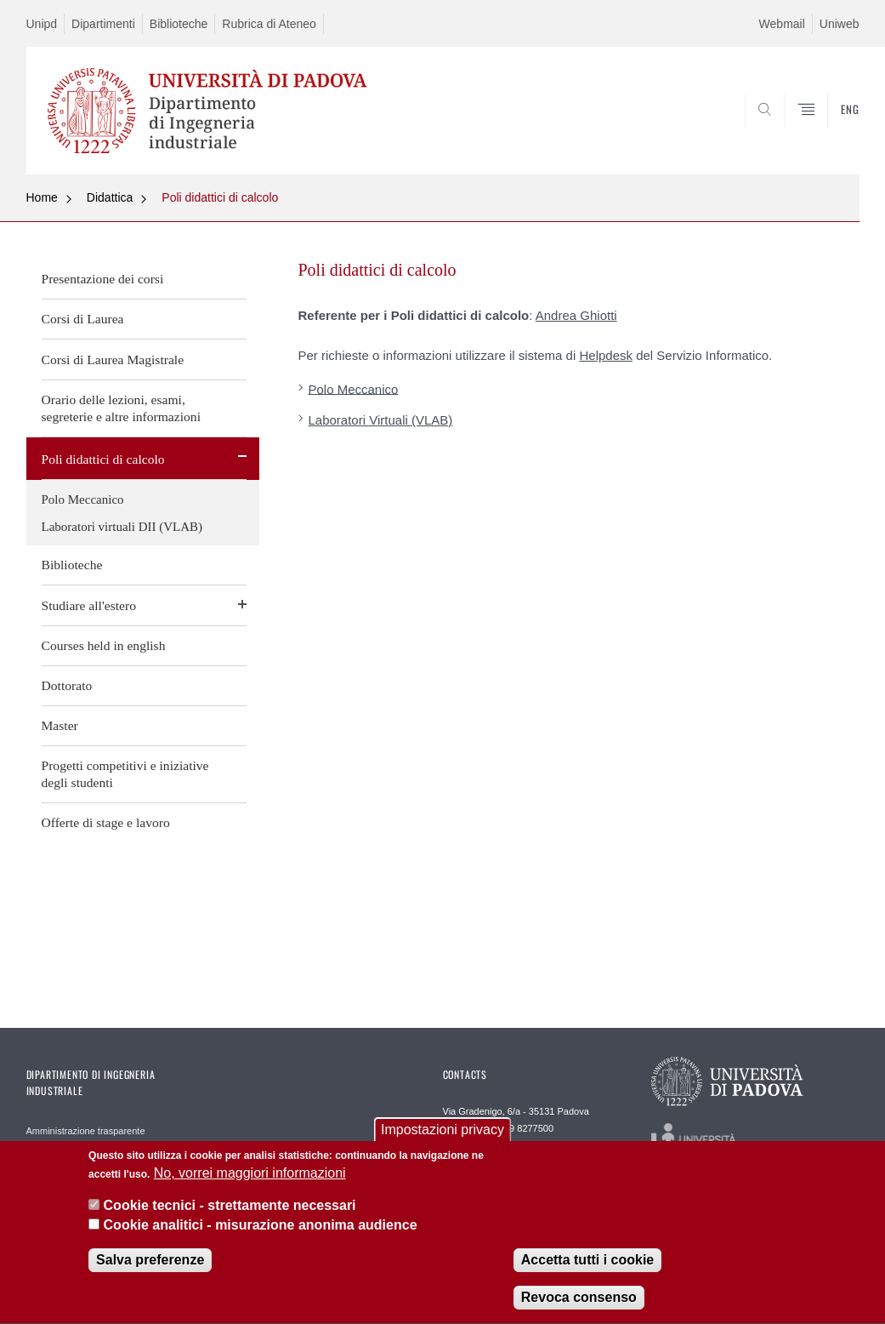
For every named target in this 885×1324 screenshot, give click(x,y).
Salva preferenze (150, 1270)
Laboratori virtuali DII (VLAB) (122, 527)
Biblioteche (179, 24)
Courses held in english (104, 645)
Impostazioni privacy (442, 1140)
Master (60, 725)
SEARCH (788, 134)
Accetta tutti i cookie (587, 1270)
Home (42, 197)
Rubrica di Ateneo (269, 24)
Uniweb (839, 24)
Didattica (110, 197)
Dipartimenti (103, 24)
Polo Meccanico (83, 499)
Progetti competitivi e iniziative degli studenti (125, 774)
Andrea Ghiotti (576, 315)
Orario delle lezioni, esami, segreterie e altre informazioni (121, 408)
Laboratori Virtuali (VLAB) (381, 420)
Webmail (782, 24)
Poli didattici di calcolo (220, 197)
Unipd (42, 24)
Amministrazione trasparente (85, 1131)
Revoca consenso (579, 1307)
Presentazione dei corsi (103, 278)
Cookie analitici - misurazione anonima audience (260, 1235)
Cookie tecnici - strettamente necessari (230, 1216)
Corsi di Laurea (83, 318)
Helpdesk (606, 355)
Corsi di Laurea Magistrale (113, 359)
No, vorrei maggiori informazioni (250, 1183)
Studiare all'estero (89, 605)
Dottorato (67, 685)
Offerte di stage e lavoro (106, 822)
